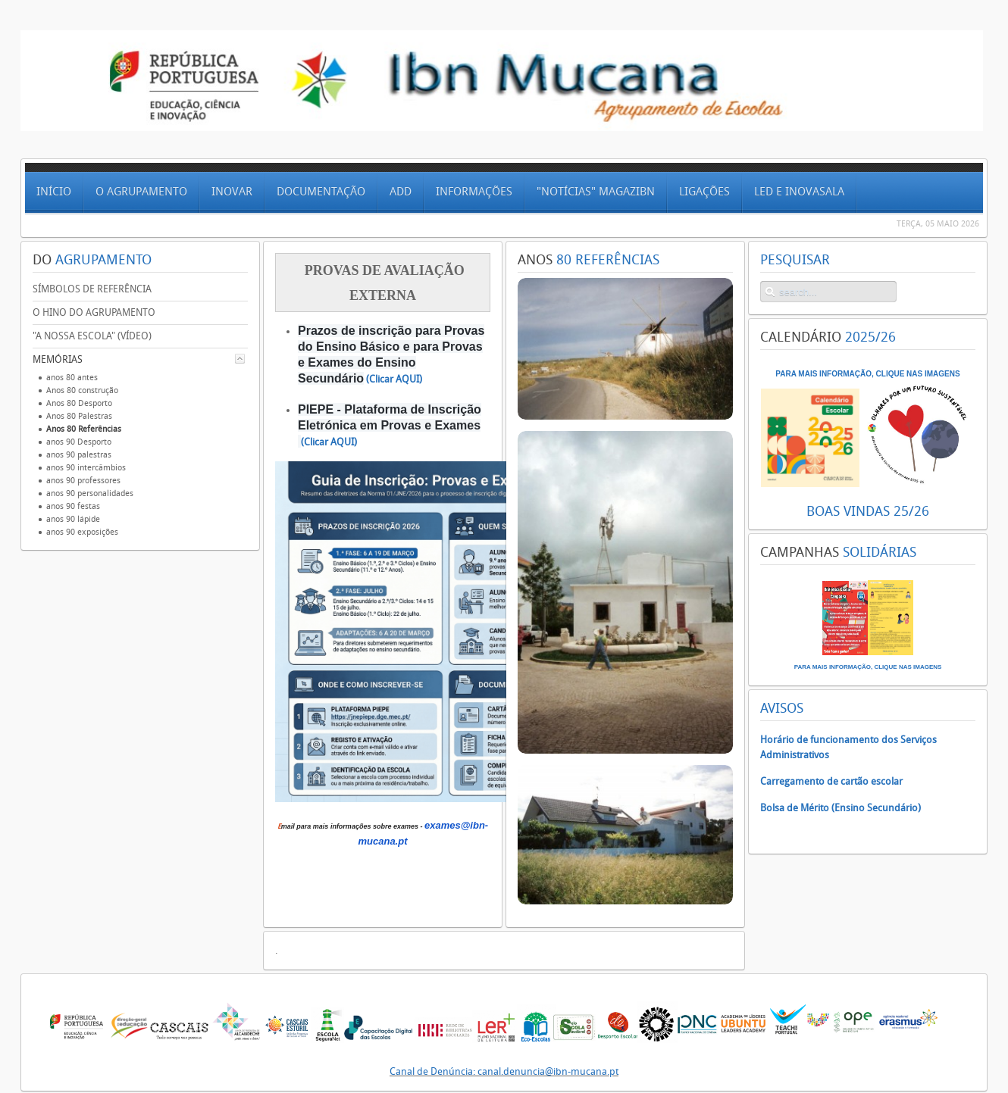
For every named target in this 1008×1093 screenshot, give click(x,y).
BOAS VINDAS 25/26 (867, 511)
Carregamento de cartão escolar (831, 781)
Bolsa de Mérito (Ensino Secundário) (840, 808)
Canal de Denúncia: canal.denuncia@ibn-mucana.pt (504, 1071)
